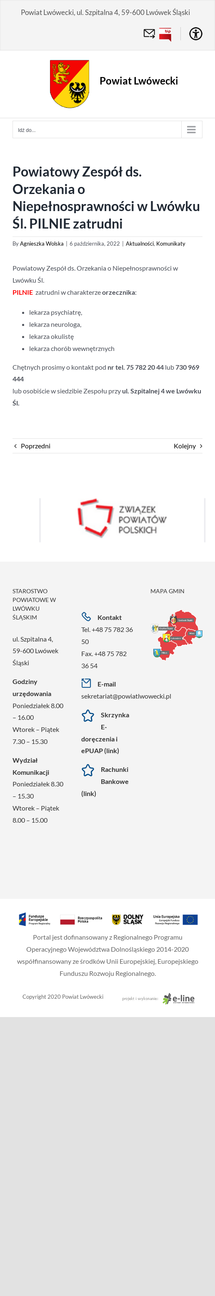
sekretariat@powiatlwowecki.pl (126, 696)
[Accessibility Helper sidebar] (195, 33)
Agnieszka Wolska (42, 243)
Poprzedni (35, 446)
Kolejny (185, 446)
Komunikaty (170, 243)
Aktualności (140, 243)
